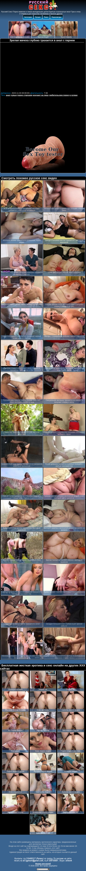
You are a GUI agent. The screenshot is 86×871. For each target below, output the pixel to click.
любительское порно (59, 95)
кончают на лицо (41, 95)
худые (14, 95)
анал (8, 95)
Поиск (46, 17)
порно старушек (24, 95)
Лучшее (38, 17)
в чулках (73, 95)
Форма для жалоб (43, 864)
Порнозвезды (56, 17)
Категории (28, 17)
